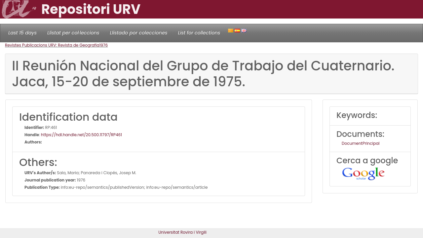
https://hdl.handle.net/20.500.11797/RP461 (81, 135)
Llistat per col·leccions (73, 32)
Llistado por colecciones (139, 32)
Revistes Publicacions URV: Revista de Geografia (52, 45)
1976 (103, 45)
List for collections (199, 32)
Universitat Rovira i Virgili (182, 232)
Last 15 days (22, 32)
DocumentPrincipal (360, 143)
